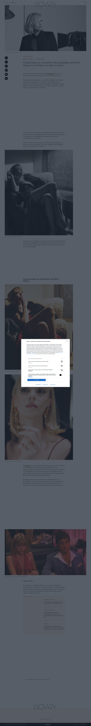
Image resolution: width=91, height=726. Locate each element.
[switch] (61, 361)
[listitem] (45, 358)
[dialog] (45, 363)
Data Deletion (38, 384)
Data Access (45, 384)
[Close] (67, 341)
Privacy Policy (52, 384)
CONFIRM (36, 379)
